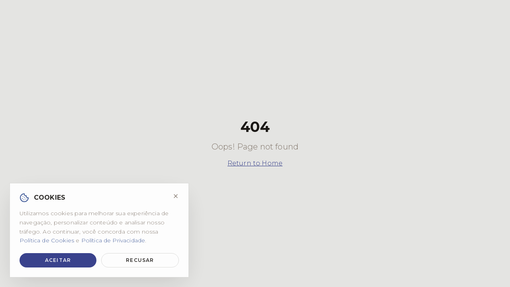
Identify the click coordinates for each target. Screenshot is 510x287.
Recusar (140, 260)
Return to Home (255, 163)
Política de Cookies (47, 240)
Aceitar (58, 260)
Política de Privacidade (113, 240)
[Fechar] (176, 196)
